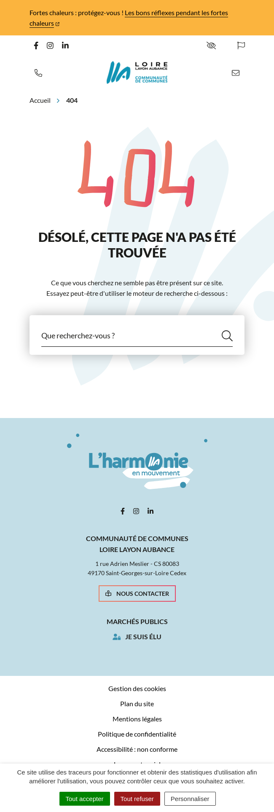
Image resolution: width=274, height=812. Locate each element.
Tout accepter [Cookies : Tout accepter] (85, 798)
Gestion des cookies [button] (137, 688)
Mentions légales (137, 719)
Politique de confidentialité (137, 734)
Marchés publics (137, 621)
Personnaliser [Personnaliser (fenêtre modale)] (190, 798)
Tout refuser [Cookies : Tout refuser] (137, 798)
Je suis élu (143, 636)
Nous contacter (137, 593)
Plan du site (137, 703)
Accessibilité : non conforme (137, 749)
